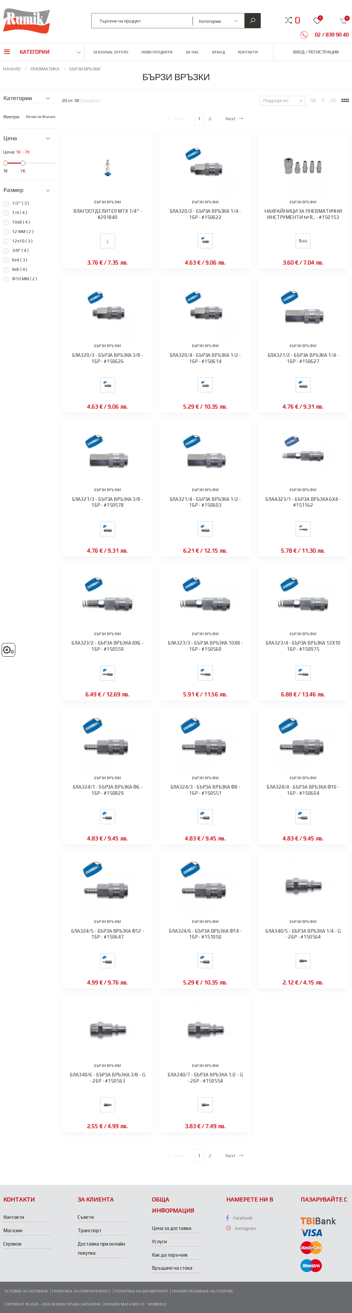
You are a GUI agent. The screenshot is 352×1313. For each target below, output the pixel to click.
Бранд (218, 52)
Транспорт (90, 1230)
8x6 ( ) (19, 269)
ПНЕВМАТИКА (45, 68)
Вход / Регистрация (316, 51)
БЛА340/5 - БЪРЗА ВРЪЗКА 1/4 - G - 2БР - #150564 (303, 934)
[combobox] (142, 21)
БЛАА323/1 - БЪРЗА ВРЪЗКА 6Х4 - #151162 (303, 502)
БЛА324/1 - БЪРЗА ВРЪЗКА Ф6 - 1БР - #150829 (108, 790)
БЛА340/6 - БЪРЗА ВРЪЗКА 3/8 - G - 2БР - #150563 (107, 1078)
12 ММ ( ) (23, 231)
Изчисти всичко (40, 116)
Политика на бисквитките (141, 1291)
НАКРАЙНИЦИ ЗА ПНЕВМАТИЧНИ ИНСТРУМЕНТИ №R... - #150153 (303, 214)
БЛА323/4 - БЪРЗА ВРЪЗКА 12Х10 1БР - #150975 (303, 646)
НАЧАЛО (12, 68)
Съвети (86, 1217)
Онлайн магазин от (125, 1304)
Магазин (12, 1230)
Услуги (159, 1241)
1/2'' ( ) (20, 203)
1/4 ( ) (19, 212)
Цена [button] (10, 138)
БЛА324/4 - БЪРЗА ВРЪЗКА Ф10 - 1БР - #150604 (303, 790)
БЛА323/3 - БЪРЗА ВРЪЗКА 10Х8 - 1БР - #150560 (205, 646)
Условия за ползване (26, 1291)
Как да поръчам (169, 1255)
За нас (192, 52)
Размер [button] (13, 190)
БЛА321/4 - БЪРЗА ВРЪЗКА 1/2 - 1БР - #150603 (205, 502)
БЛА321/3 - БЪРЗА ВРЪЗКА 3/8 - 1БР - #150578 (107, 502)
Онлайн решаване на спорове (202, 1291)
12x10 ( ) (22, 241)
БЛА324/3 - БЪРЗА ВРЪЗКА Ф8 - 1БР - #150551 (205, 790)
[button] (297, 20)
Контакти (248, 52)
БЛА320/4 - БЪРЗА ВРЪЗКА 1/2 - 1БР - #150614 (205, 358)
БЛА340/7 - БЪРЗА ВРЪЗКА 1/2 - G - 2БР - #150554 (205, 1078)
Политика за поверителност (81, 1291)
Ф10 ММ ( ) (24, 278)
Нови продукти (157, 52)
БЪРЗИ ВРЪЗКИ (84, 68)
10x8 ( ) (21, 222)
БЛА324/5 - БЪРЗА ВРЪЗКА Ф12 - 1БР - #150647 (107, 934)
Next (235, 118)
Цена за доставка (171, 1228)
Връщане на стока (172, 1268)
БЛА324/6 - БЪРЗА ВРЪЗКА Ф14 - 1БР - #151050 (205, 934)
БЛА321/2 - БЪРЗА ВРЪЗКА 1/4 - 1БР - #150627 (303, 358)
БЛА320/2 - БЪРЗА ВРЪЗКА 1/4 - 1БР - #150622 (205, 214)
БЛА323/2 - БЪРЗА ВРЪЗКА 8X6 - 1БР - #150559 (107, 646)
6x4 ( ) (19, 259)
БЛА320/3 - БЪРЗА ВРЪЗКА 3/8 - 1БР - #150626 (107, 358)
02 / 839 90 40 (331, 35)
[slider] (5, 163)
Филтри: (11, 116)
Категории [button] (35, 52)
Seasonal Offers (110, 52)
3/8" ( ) (20, 250)
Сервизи (12, 1244)
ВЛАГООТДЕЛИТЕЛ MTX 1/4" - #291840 (107, 214)
